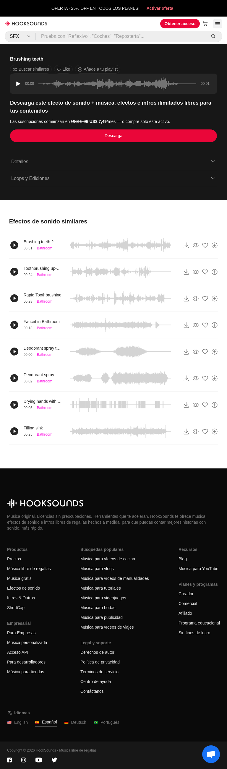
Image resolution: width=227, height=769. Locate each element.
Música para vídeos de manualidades (114, 578)
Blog (183, 559)
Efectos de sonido (23, 588)
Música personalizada (27, 642)
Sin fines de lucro (194, 632)
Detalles (113, 161)
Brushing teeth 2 (39, 241)
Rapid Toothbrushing (42, 295)
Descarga (113, 135)
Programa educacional (199, 623)
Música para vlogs (97, 568)
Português (106, 722)
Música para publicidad (101, 617)
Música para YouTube (198, 568)
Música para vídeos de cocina (107, 559)
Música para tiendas (25, 671)
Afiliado (185, 613)
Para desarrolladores (26, 662)
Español (46, 722)
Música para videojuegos (103, 598)
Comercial (188, 603)
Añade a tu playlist (97, 69)
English (17, 722)
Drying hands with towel (43, 401)
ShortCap (16, 607)
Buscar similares (31, 69)
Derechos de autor (97, 652)
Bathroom (44, 248)
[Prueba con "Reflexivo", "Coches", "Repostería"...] (121, 36)
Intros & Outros (21, 598)
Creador (186, 593)
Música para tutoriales (100, 588)
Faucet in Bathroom (42, 321)
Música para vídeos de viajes (107, 627)
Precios (14, 559)
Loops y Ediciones (113, 178)
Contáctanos (92, 691)
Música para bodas (97, 607)
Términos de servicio (99, 671)
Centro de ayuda (95, 681)
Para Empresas (21, 632)
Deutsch (75, 722)
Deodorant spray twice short (43, 348)
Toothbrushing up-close (43, 268)
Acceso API (17, 652)
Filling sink (33, 428)
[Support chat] (211, 754)
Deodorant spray (39, 374)
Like (63, 69)
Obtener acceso (180, 23)
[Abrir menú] (217, 23)
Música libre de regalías (29, 568)
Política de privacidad (100, 662)
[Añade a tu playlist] (214, 245)
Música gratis (19, 578)
